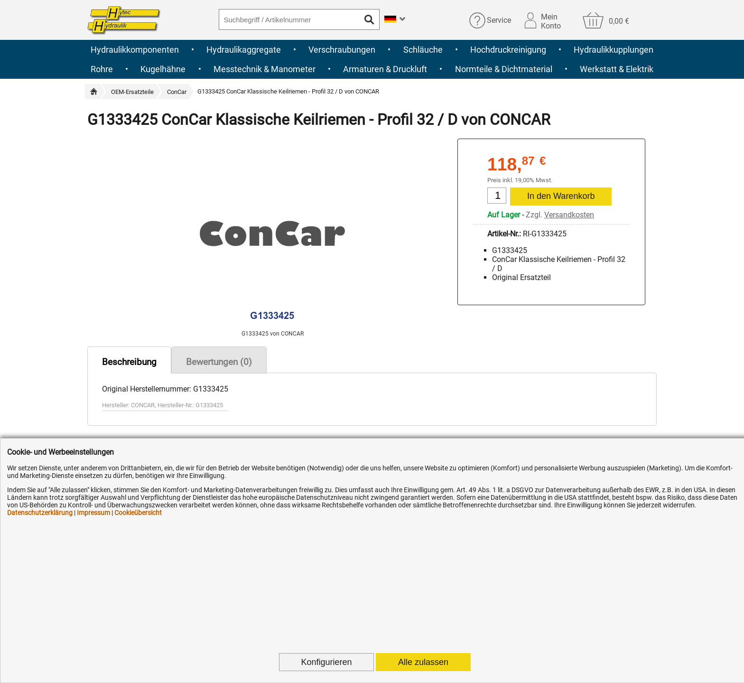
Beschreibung (129, 361)
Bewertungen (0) (219, 361)
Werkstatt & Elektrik (616, 69)
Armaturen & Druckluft (385, 69)
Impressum (93, 512)
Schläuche (423, 50)
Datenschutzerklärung (40, 512)
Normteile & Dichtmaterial (503, 69)
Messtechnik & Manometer (265, 69)
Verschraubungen (341, 50)
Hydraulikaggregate (243, 50)
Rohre (102, 69)
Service (499, 20)
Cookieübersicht (138, 512)
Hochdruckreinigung (508, 50)
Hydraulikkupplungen (613, 50)
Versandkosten (569, 214)
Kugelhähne (163, 69)
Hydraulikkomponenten (135, 50)
